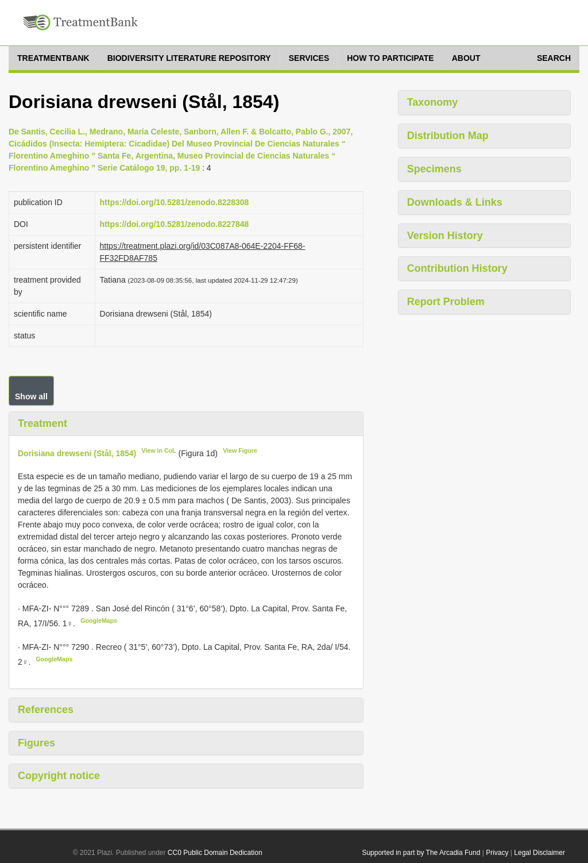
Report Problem (446, 301)
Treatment (42, 423)
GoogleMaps (98, 620)
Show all (31, 396)
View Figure (240, 450)
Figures (36, 743)
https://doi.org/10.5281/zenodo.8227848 (174, 224)
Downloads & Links (454, 202)
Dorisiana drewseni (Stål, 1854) (77, 452)
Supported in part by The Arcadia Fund (421, 853)
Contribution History (457, 268)
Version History (445, 235)
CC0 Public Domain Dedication (215, 853)
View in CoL (158, 450)
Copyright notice (59, 775)
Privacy (497, 853)
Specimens (434, 169)
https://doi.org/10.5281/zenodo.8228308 (174, 202)
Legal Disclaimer (539, 853)
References (46, 709)
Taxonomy (432, 102)
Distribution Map (448, 135)
